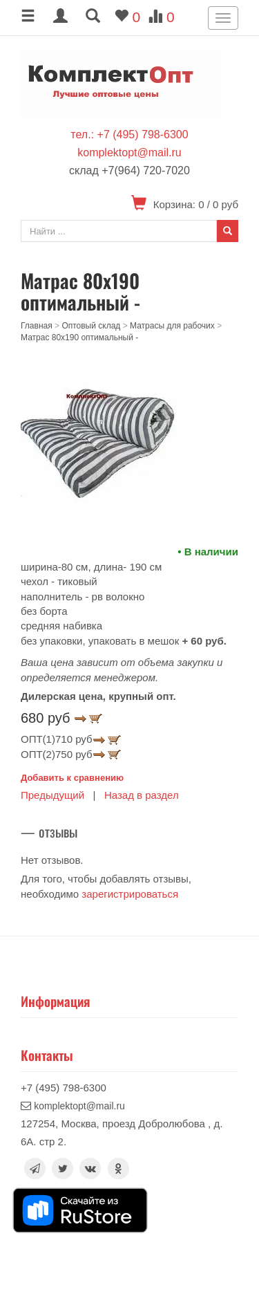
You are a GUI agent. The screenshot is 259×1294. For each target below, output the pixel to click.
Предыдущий (52, 795)
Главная (36, 326)
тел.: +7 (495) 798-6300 (129, 134)
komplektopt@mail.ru (129, 152)
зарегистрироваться (129, 894)
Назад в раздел (141, 795)
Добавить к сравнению (72, 778)
